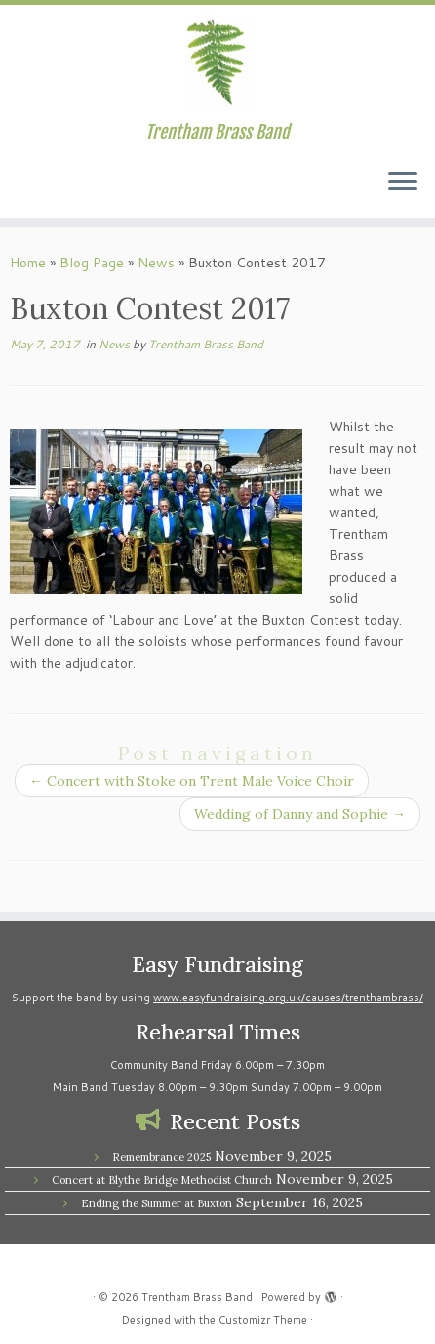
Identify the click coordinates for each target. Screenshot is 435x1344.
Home (28, 262)
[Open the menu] (402, 182)
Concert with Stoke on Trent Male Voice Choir (191, 781)
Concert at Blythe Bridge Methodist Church (162, 1180)
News (156, 262)
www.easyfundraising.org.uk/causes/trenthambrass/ (288, 997)
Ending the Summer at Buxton (156, 1203)
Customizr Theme (262, 1319)
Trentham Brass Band (205, 344)
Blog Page (91, 262)
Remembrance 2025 (161, 1156)
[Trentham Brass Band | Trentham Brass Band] (217, 63)
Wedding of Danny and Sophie (300, 814)
